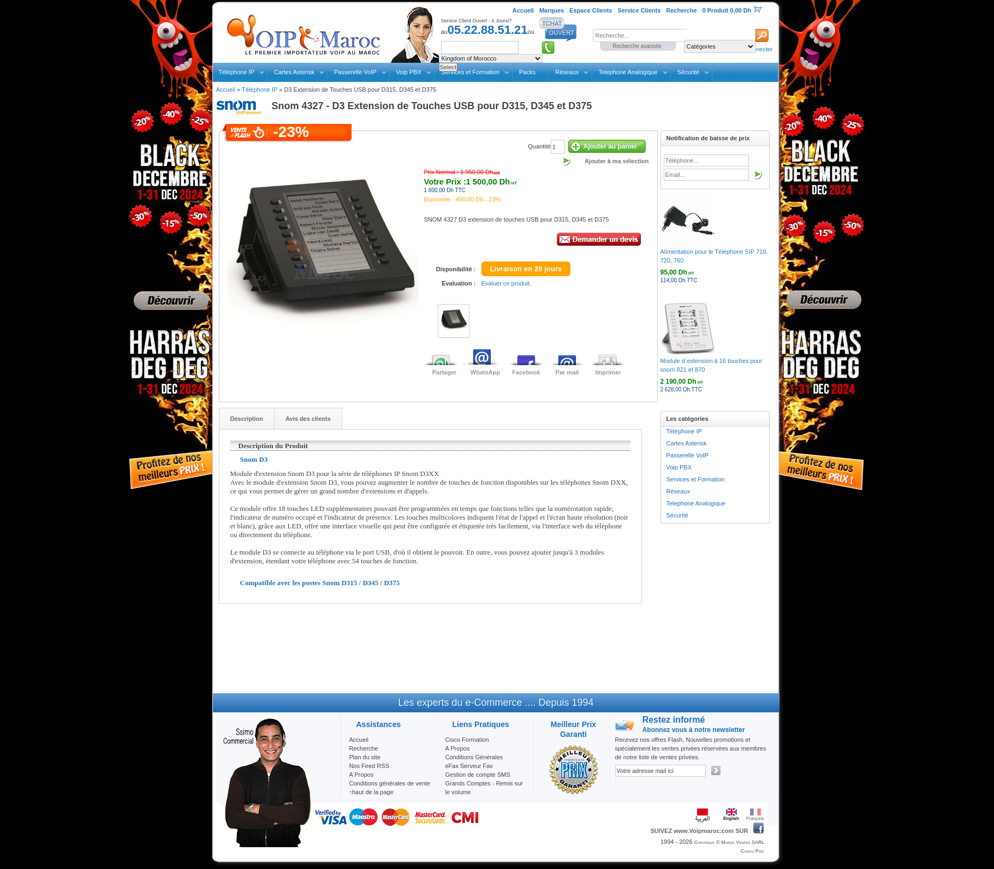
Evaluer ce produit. (506, 283)
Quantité (539, 146)
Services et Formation (695, 479)
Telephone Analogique (627, 72)
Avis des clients (308, 418)
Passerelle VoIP (355, 72)
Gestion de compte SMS (477, 774)
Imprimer (608, 372)
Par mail (567, 372)
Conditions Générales (474, 757)
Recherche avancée (637, 46)
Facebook (526, 372)
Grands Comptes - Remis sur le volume (484, 787)
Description (247, 418)
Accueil (225, 89)
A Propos (457, 748)
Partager (444, 372)
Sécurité (688, 72)
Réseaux (567, 72)
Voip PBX (408, 72)
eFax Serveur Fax (469, 766)
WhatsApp (485, 372)
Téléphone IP (236, 72)
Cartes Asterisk (294, 72)
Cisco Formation (467, 739)
